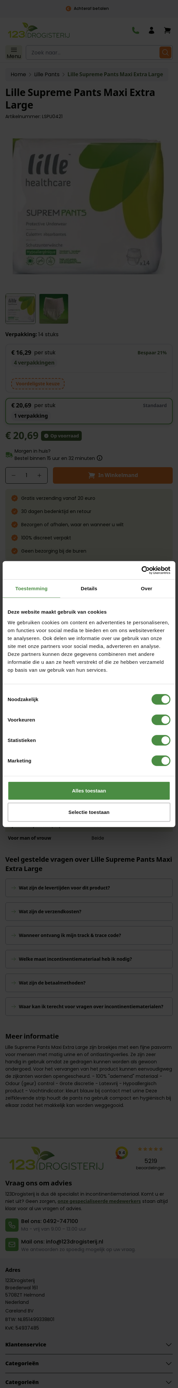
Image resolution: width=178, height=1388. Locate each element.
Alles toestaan (89, 790)
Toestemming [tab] (31, 588)
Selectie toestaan (89, 812)
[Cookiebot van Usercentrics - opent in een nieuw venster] (141, 570)
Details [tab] (89, 588)
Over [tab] (147, 588)
